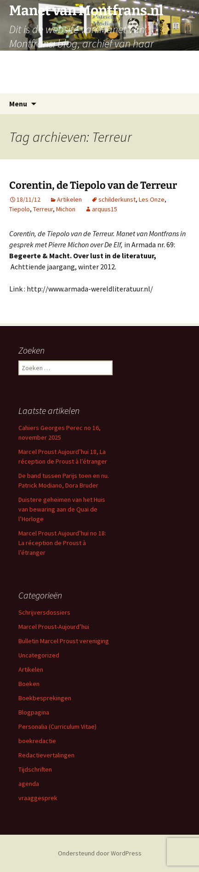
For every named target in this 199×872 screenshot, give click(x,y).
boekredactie (37, 741)
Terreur (43, 209)
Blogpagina (33, 712)
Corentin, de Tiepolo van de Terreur (93, 185)
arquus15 (104, 209)
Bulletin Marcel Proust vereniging (63, 641)
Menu (18, 103)
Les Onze (152, 199)
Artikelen (69, 199)
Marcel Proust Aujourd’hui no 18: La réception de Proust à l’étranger (62, 543)
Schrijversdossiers (44, 612)
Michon (65, 209)
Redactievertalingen (46, 755)
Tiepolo (19, 209)
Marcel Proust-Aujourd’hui (53, 626)
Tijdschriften (35, 769)
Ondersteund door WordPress (100, 853)
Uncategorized (38, 655)
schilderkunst (117, 199)
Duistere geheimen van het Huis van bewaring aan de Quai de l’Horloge (61, 509)
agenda (28, 783)
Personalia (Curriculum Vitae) (57, 726)
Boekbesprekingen (44, 698)
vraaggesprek (37, 798)
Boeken (29, 684)
